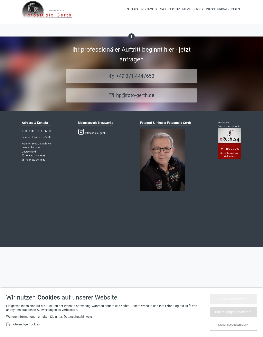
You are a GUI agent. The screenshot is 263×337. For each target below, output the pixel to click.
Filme (186, 9)
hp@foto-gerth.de (135, 185)
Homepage (156, 80)
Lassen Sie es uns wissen (100, 75)
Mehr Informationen (233, 325)
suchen (79, 100)
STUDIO (132, 9)
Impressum (224, 212)
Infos (210, 9)
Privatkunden (228, 9)
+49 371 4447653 (135, 166)
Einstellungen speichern (233, 312)
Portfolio (148, 9)
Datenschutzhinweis (229, 216)
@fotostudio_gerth (92, 223)
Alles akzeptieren (233, 299)
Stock (198, 9)
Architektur (169, 9)
